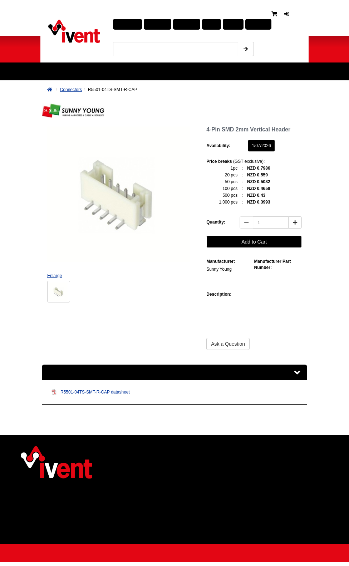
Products (126, 24)
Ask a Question (228, 344)
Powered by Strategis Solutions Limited (171, 555)
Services (52, 520)
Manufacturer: (220, 261)
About (221, 24)
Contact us (55, 538)
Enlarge (54, 275)
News (49, 503)
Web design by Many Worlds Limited (281, 555)
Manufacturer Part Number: (272, 264)
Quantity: (215, 222)
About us (53, 494)
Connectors (71, 89)
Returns (52, 529)
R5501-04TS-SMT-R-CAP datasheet (90, 394)
